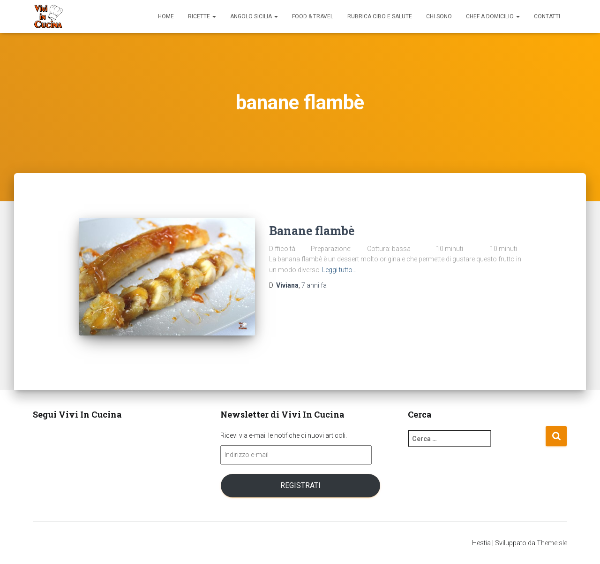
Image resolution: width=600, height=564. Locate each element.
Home (166, 16)
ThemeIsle (552, 543)
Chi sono (439, 16)
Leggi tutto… (339, 270)
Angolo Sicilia (254, 16)
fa (314, 285)
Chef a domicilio (493, 16)
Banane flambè (311, 230)
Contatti (547, 16)
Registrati (300, 485)
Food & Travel (312, 16)
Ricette (202, 16)
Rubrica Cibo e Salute (379, 16)
